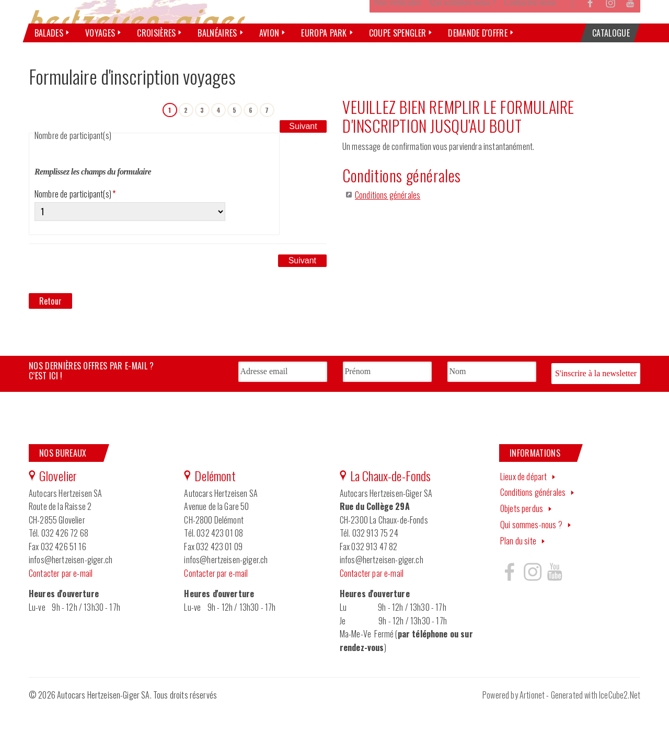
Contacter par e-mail (61, 595)
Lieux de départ (523, 499)
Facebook (590, 28)
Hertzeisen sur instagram (532, 594)
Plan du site (518, 563)
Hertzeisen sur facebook (509, 594)
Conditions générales (387, 220)
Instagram (610, 28)
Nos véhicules (397, 28)
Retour (50, 326)
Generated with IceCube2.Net (595, 717)
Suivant (303, 134)
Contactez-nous (530, 28)
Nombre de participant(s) (75, 219)
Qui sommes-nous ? (462, 28)
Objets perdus (521, 531)
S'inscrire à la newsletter (596, 397)
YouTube (630, 28)
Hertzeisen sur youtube (554, 594)
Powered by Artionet (513, 717)
